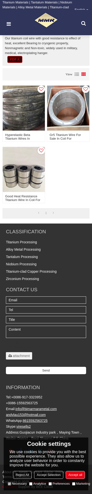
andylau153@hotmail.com (26, 415)
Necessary (17, 483)
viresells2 (23, 426)
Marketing (81, 483)
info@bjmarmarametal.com (36, 409)
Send (46, 370)
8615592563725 (35, 421)
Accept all (75, 475)
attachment (19, 356)
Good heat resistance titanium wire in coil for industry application (22, 199)
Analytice (37, 483)
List (76, 74)
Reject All (22, 475)
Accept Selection (49, 475)
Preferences (59, 483)
